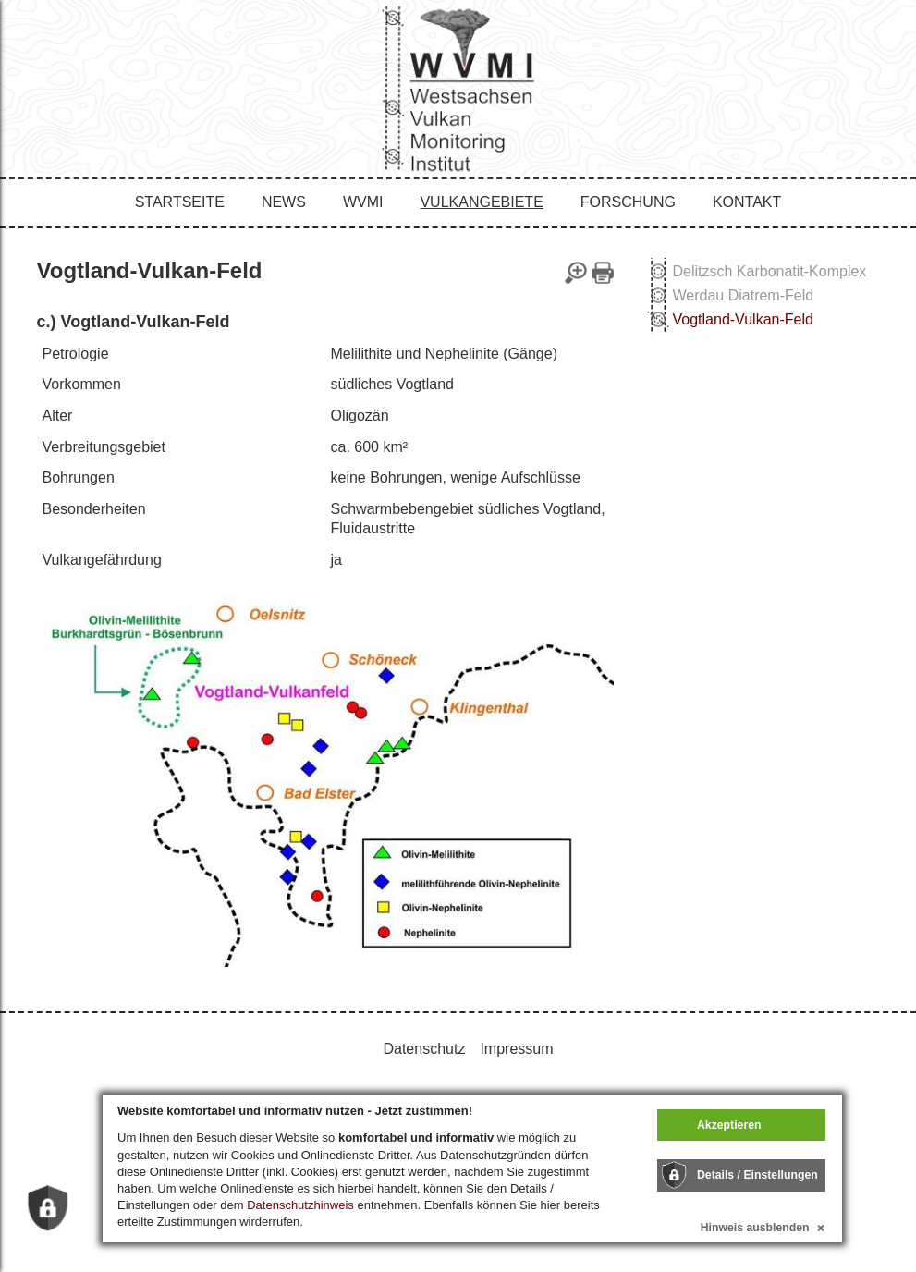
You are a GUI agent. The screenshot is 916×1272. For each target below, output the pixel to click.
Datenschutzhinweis (300, 1205)
